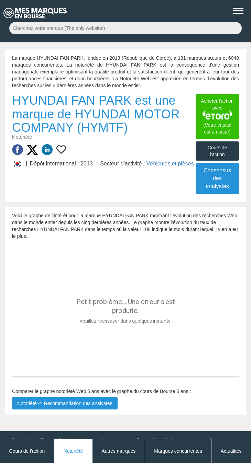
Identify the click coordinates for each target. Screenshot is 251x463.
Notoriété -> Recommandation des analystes (64, 403)
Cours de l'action (217, 151)
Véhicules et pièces (170, 163)
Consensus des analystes (217, 178)
